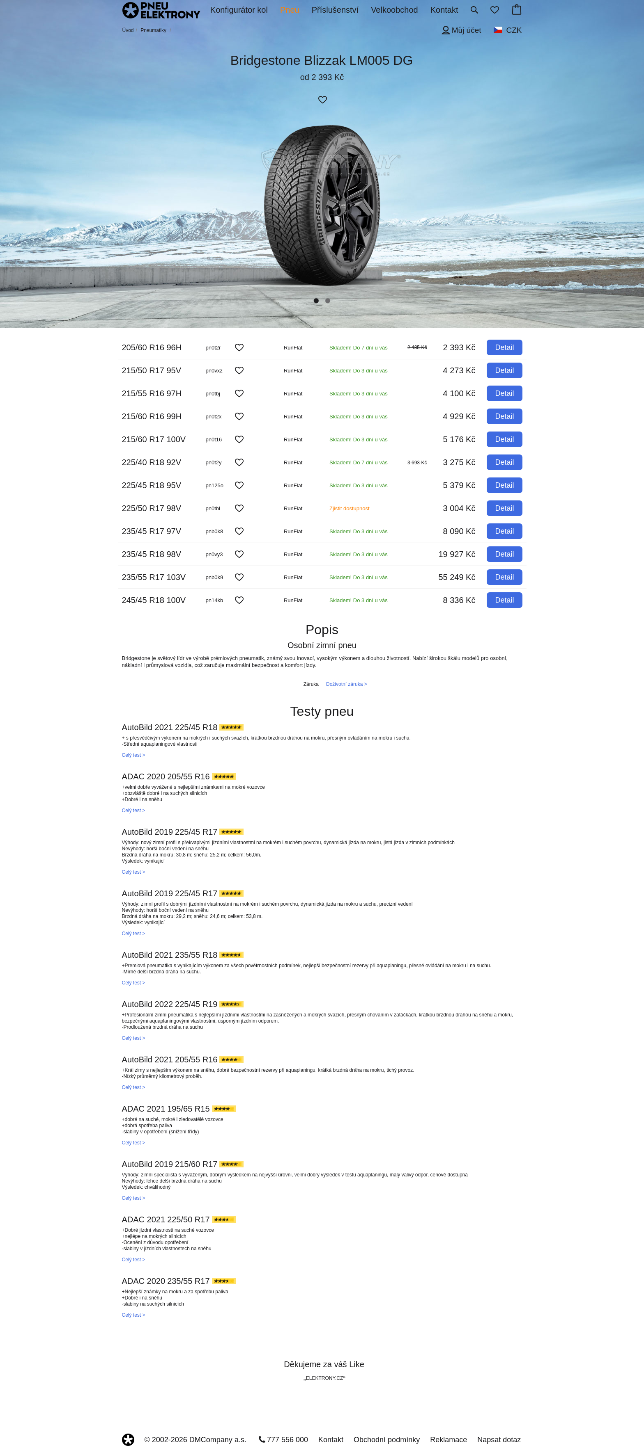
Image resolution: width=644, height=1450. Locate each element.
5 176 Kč (459, 439)
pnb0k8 (214, 531)
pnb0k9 (214, 577)
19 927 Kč (456, 554)
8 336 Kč (459, 600)
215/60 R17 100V (154, 439)
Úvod (128, 30)
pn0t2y (214, 462)
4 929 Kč (459, 416)
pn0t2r (213, 348)
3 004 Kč (459, 508)
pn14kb (214, 600)
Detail (504, 347)
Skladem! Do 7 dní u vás (358, 348)
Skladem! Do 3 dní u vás (358, 371)
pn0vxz (214, 371)
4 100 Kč (459, 393)
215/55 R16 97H (152, 393)
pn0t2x (214, 416)
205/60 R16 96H (152, 347)
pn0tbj (213, 393)
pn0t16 (214, 439)
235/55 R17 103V (154, 577)
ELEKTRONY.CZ (324, 1378)
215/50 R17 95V (152, 370)
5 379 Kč (459, 485)
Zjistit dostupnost (349, 508)
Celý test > (133, 755)
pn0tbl (213, 508)
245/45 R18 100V (154, 600)
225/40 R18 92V (152, 462)
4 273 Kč (459, 370)
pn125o (214, 485)
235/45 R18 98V (152, 554)
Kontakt (330, 1440)
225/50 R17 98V (152, 508)
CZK (514, 30)
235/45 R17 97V (152, 531)
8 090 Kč (459, 531)
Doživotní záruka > (346, 684)
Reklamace (448, 1440)
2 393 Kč (459, 347)
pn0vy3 (214, 554)
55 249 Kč (456, 577)
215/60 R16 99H (152, 416)
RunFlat (293, 348)
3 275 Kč (459, 462)
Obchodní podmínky (387, 1440)
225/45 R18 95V (152, 485)
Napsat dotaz (499, 1440)
